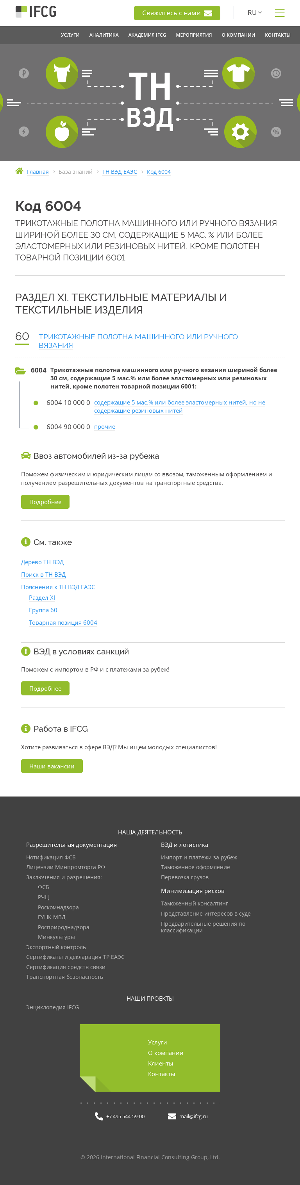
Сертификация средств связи (65, 967)
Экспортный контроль (56, 947)
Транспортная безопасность (64, 977)
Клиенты (160, 1063)
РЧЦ (43, 897)
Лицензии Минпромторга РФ (65, 867)
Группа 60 (43, 610)
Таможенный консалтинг (194, 903)
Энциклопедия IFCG (52, 1007)
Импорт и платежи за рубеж (199, 857)
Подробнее (45, 502)
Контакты (161, 1074)
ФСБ (43, 887)
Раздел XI (42, 597)
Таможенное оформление (195, 867)
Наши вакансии (52, 766)
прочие (104, 426)
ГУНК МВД (52, 917)
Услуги (157, 1042)
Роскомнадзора (58, 907)
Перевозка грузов (185, 877)
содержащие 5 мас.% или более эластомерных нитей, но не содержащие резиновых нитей (179, 406)
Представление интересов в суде (206, 914)
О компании (166, 1053)
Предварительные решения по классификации (203, 927)
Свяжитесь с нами (177, 13)
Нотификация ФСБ (51, 857)
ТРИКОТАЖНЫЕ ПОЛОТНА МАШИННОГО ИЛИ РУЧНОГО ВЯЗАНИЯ (138, 341)
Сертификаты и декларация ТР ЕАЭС (75, 957)
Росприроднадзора (63, 927)
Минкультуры (56, 937)
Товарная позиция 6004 (63, 622)
